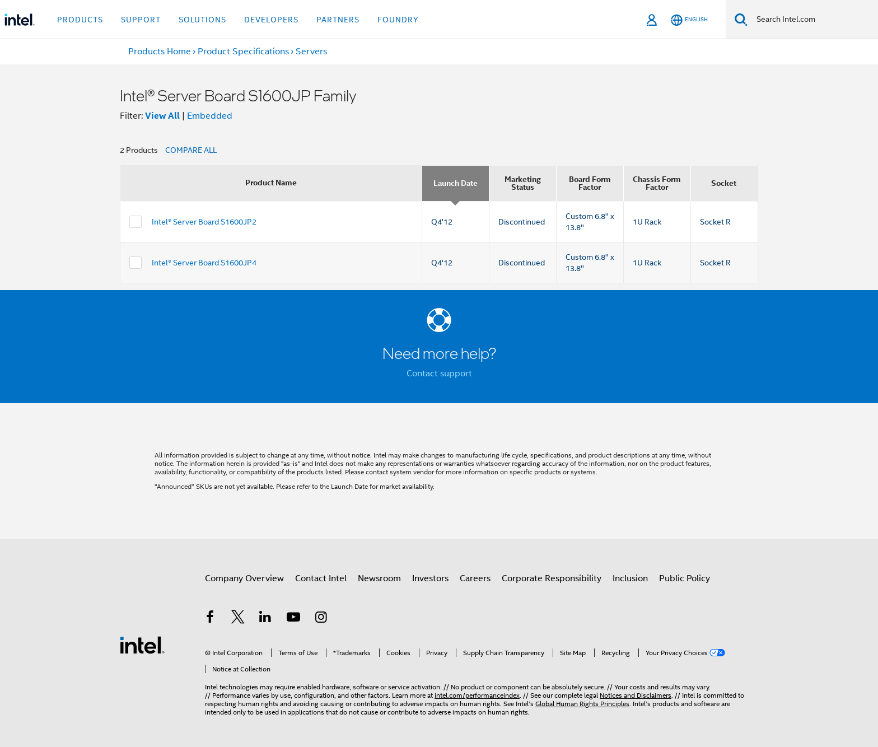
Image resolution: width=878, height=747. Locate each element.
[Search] (741, 19)
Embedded (209, 116)
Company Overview (244, 578)
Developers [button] (271, 20)
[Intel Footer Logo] (142, 644)
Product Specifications (243, 51)
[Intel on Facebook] (210, 619)
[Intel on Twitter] (237, 619)
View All (162, 116)
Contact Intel (321, 578)
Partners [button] (337, 20)
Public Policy (684, 578)
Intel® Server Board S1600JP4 (204, 263)
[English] (689, 20)
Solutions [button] (202, 20)
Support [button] (141, 20)
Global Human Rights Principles (582, 703)
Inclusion (630, 578)
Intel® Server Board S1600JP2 (204, 222)
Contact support (439, 373)
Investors (430, 578)
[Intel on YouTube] (293, 619)
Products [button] (80, 20)
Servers (311, 51)
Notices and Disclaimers (635, 695)
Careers (475, 578)
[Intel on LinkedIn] (265, 619)
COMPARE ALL (191, 150)
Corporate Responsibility (551, 578)
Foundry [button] (398, 20)
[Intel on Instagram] (320, 619)
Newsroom (379, 578)
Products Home (159, 51)
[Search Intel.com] (813, 19)
